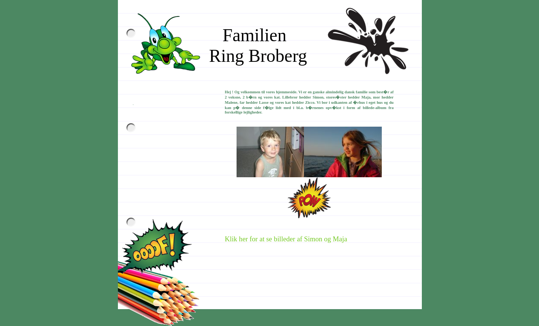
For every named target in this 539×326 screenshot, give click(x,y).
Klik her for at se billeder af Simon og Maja (286, 239)
